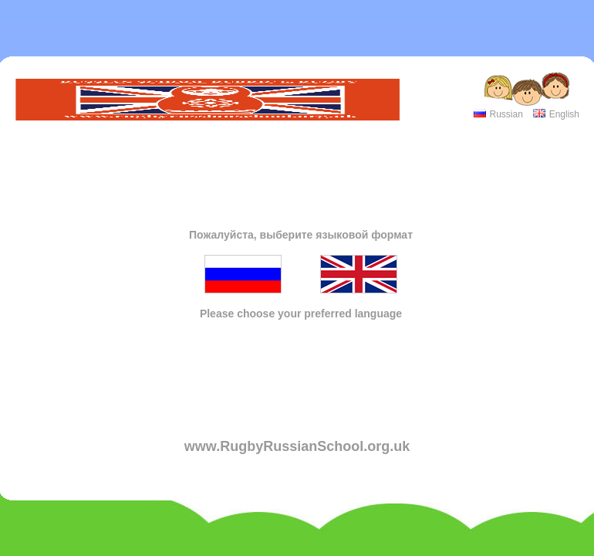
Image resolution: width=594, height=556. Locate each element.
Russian (505, 114)
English (564, 114)
